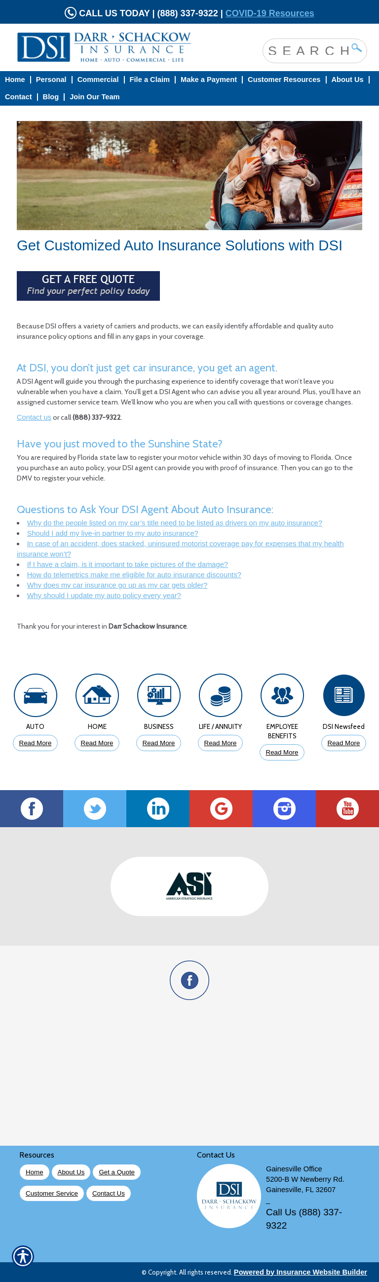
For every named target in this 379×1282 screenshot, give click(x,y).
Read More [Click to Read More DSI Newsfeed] (344, 743)
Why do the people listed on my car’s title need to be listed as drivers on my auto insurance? (174, 523)
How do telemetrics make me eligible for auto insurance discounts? (134, 575)
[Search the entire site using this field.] (307, 50)
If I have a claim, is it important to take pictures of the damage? (127, 564)
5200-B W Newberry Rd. (305, 1179)
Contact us (34, 417)
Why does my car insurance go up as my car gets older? (117, 585)
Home (34, 1172)
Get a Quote (117, 1172)
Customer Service (52, 1193)
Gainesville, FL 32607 (301, 1190)
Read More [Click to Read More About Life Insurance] (220, 743)
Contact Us (108, 1193)
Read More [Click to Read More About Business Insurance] (159, 743)
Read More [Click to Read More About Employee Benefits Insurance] (282, 752)
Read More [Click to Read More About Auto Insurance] (35, 743)
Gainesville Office (294, 1169)
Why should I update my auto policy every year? (104, 596)
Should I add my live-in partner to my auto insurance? (112, 533)
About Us (71, 1172)
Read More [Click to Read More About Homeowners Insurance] (97, 743)
